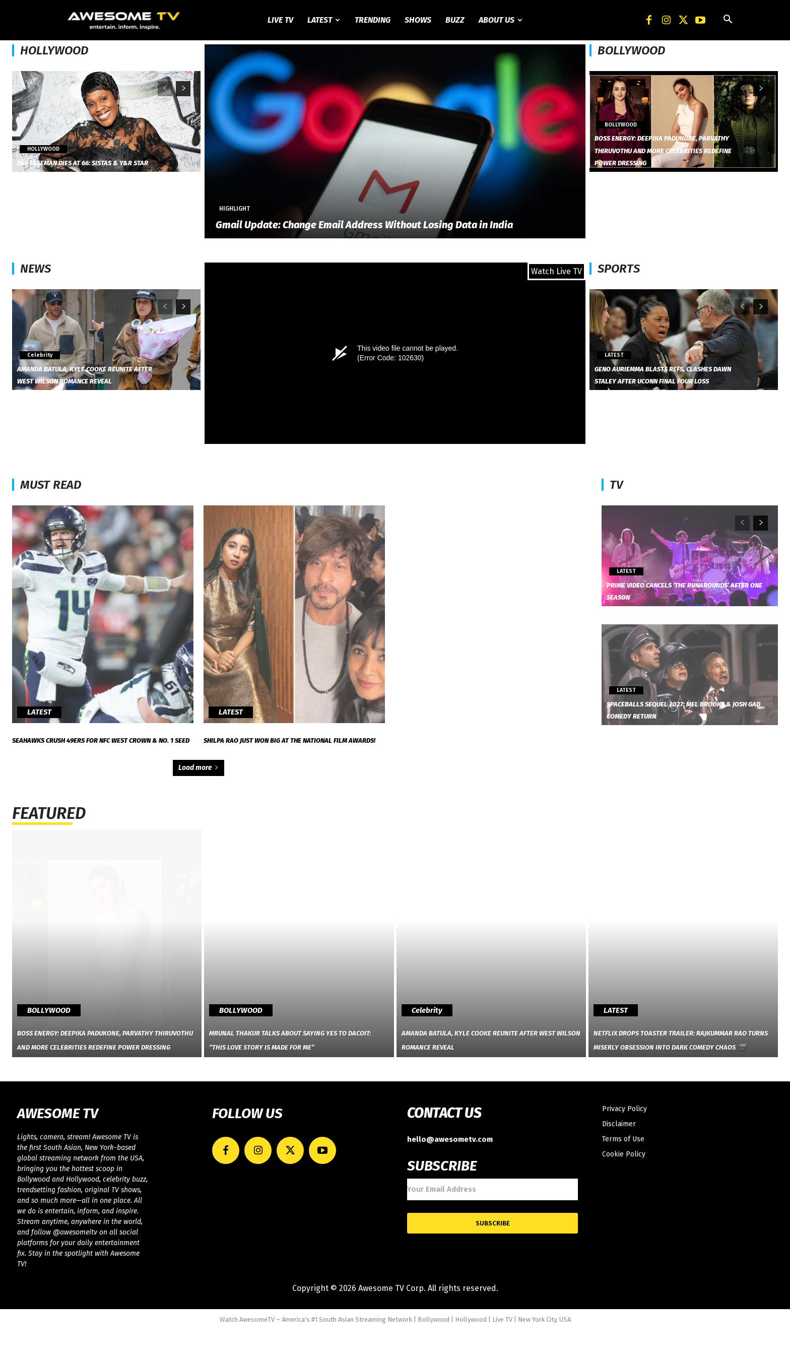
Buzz (455, 20)
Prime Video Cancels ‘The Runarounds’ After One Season (684, 590)
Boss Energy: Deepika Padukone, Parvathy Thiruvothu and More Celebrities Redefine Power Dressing (662, 137)
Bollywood (433, 1349)
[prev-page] (165, 88)
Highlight (234, 208)
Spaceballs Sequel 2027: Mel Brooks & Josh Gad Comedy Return (692, 709)
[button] (727, 21)
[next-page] (183, 88)
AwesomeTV (257, 1349)
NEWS (35, 269)
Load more (198, 801)
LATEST (613, 344)
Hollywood (471, 1349)
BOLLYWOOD (631, 50)
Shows (418, 20)
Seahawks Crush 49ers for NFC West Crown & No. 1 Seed (100, 755)
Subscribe (493, 1253)
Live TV (280, 20)
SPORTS (619, 269)
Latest (323, 20)
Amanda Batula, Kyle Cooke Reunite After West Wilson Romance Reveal (85, 368)
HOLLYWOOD (54, 50)
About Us (500, 20)
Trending (372, 20)
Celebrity (38, 344)
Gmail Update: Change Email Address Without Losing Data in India (364, 225)
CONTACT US (444, 1143)
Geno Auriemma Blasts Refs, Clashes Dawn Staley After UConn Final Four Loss (664, 368)
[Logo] (124, 20)
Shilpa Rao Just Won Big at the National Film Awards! (294, 746)
